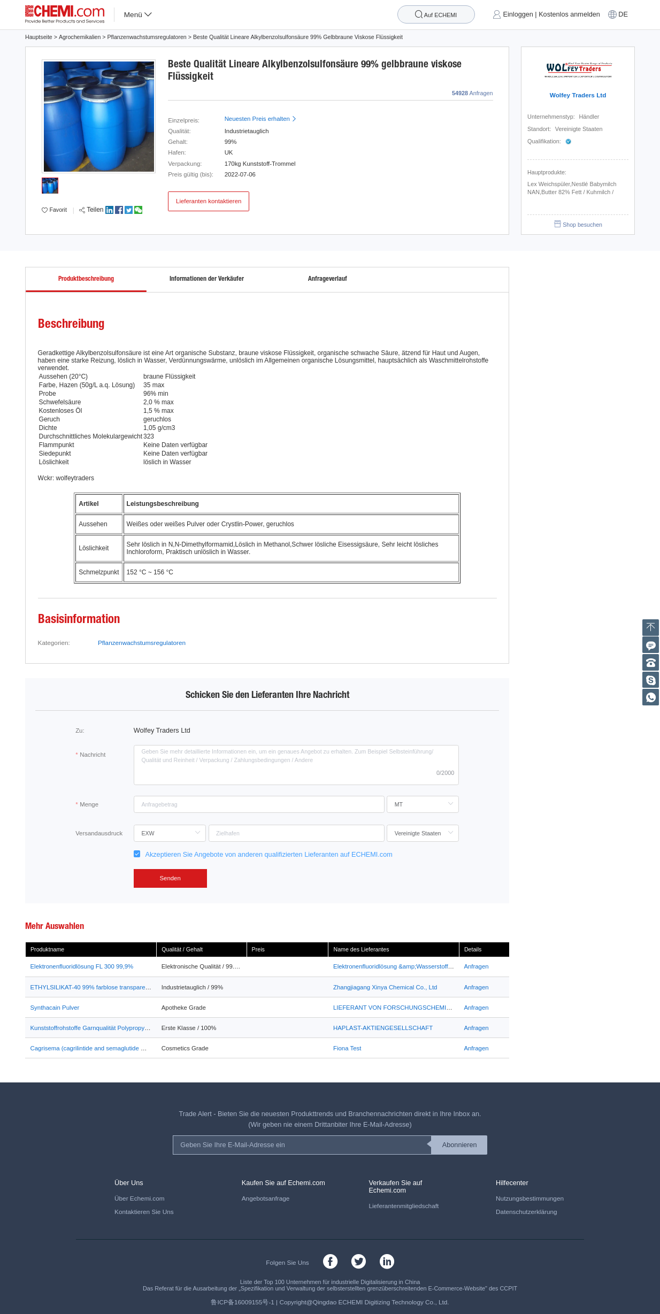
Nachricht (92, 754)
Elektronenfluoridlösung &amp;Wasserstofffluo (395, 966)
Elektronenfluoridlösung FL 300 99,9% (82, 966)
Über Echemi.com (139, 1198)
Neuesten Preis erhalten (261, 119)
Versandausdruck (98, 833)
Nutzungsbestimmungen (530, 1198)
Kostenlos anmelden (569, 14)
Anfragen (476, 966)
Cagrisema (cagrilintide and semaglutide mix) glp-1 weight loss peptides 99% (134, 1048)
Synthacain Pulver (55, 1007)
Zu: (79, 730)
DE (623, 14)
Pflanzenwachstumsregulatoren (147, 37)
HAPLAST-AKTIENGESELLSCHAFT (383, 1028)
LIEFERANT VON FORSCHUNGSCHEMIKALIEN (400, 1007)
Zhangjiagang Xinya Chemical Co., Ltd (385, 987)
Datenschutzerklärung (526, 1211)
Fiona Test (347, 1048)
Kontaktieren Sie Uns (144, 1211)
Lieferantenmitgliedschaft (404, 1205)
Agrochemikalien (80, 37)
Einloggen (518, 14)
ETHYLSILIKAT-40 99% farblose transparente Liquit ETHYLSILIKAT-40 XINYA (136, 987)
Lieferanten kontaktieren (208, 201)
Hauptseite (38, 37)
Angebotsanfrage (266, 1198)
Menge (89, 804)
